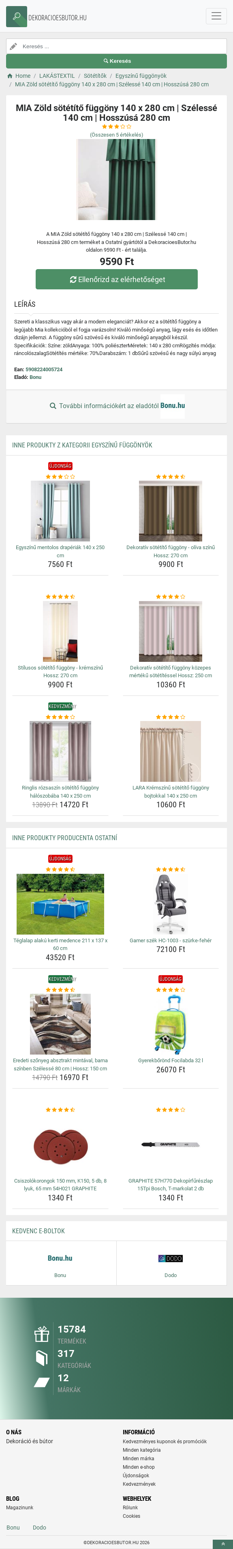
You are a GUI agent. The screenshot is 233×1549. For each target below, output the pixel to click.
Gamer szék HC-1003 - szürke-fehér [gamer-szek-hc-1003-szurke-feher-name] (171, 940)
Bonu (35, 377)
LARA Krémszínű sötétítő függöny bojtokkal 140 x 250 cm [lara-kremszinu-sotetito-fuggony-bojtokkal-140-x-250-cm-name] (171, 792)
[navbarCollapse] (216, 16)
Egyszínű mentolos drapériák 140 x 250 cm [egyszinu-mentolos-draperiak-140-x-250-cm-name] (60, 551)
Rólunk (130, 1507)
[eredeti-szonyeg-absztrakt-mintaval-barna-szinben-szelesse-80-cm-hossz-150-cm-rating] (60, 990)
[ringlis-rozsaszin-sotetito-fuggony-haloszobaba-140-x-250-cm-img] (60, 751)
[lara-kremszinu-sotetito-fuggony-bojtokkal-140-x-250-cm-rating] (171, 717)
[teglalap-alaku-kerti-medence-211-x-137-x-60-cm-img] (60, 904)
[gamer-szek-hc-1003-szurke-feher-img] (171, 904)
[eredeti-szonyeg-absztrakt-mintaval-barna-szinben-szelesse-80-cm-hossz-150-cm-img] (60, 1024)
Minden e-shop (139, 1467)
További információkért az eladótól (116, 406)
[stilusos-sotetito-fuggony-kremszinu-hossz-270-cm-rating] (60, 597)
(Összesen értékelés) (116, 135)
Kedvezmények (139, 1484)
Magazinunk (19, 1507)
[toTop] (223, 1544)
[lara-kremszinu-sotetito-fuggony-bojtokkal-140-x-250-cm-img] (171, 751)
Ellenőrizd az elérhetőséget (116, 279)
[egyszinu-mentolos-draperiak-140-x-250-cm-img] (60, 511)
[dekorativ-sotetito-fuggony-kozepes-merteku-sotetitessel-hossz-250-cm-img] (171, 631)
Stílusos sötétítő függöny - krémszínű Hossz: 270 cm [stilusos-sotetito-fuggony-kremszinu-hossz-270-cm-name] (60, 672)
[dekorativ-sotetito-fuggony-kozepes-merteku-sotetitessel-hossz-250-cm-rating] (171, 597)
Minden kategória (142, 1450)
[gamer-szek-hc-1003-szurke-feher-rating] (171, 870)
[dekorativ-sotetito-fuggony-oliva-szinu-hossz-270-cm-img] (171, 511)
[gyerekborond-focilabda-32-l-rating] (171, 990)
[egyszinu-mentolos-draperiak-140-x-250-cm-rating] (60, 477)
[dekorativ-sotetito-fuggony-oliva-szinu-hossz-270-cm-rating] (171, 477)
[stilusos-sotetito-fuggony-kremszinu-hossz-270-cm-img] (60, 631)
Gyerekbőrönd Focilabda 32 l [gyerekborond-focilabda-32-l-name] (170, 1060)
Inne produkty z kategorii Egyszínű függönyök (82, 445)
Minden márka (138, 1458)
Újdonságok (136, 1475)
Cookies (131, 1516)
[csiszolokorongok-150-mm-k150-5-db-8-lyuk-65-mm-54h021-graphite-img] (60, 1144)
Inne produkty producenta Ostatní (64, 838)
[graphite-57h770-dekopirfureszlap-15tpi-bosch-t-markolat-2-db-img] (171, 1144)
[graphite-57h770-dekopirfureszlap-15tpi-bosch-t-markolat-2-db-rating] (171, 1110)
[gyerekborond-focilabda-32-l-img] (171, 1024)
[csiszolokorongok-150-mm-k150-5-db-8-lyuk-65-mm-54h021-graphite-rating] (60, 1110)
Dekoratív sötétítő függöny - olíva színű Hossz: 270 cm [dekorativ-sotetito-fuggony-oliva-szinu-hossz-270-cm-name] (170, 551)
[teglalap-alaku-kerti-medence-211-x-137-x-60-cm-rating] (60, 870)
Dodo (39, 1527)
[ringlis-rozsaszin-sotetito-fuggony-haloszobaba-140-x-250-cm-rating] (60, 717)
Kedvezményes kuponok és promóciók (165, 1441)
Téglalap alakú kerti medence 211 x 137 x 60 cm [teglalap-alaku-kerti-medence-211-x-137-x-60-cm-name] (60, 944)
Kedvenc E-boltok (38, 1231)
